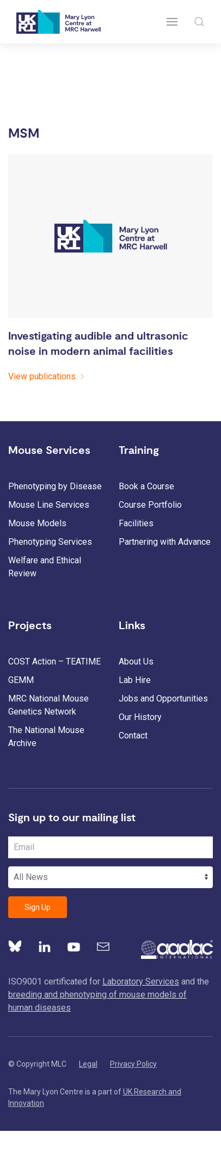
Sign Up (37, 907)
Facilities (136, 523)
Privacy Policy (133, 1064)
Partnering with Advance (165, 542)
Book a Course (146, 486)
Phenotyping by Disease (55, 486)
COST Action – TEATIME (54, 661)
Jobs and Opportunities (163, 698)
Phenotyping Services (50, 542)
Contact (133, 735)
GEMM (21, 680)
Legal (88, 1064)
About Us (136, 661)
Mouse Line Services (48, 505)
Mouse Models (37, 523)
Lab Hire (135, 680)
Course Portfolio (150, 505)
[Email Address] (110, 847)
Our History (140, 717)
